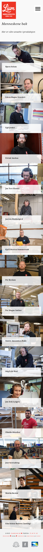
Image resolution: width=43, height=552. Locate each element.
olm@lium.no (16, 533)
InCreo (38, 536)
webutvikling (30, 536)
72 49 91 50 (33, 533)
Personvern (6, 536)
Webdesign (21, 536)
